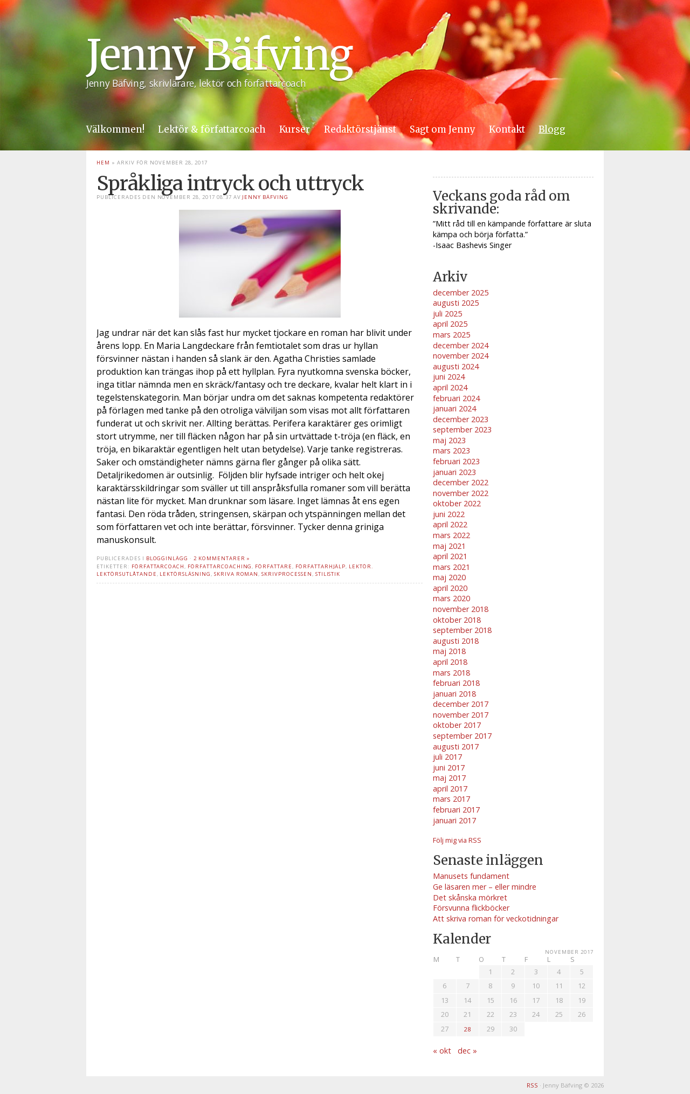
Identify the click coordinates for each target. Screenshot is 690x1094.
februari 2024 (456, 398)
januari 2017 (454, 820)
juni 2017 (449, 767)
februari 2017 (456, 809)
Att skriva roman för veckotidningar (495, 918)
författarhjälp (320, 566)
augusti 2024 (456, 366)
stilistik (328, 573)
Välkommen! (115, 129)
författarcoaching (220, 566)
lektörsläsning (185, 573)
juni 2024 (449, 376)
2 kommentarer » (222, 558)
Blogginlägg (167, 558)
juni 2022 (449, 514)
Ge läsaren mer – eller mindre (484, 887)
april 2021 (450, 556)
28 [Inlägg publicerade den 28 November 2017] (467, 1029)
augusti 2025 (456, 303)
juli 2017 (447, 757)
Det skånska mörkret (470, 897)
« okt (442, 1050)
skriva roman (236, 573)
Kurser (294, 129)
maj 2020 (449, 577)
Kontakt (507, 129)
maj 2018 (449, 651)
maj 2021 (449, 546)
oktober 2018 (457, 620)
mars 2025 (451, 334)
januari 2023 (454, 472)
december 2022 (460, 482)
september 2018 (462, 630)
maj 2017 (449, 778)
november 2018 (460, 609)
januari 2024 (454, 408)
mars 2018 (451, 673)
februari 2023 (456, 461)
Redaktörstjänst (360, 129)
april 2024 (450, 387)
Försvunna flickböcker (471, 908)
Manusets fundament (471, 876)
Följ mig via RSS (457, 840)
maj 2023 (449, 440)
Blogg (552, 129)
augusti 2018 (456, 641)
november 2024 (460, 355)
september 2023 (462, 429)
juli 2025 (447, 313)
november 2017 (460, 715)
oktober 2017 (457, 725)
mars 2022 (451, 535)
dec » (467, 1050)
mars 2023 (451, 450)
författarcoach (158, 566)
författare (273, 566)
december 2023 (460, 419)
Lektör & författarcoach (212, 129)
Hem (103, 162)
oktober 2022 (457, 503)
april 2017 (450, 788)
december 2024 (460, 345)
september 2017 (462, 736)
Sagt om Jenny (442, 129)
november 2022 (460, 493)
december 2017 (460, 704)
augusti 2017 (456, 746)
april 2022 (450, 524)
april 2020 (450, 588)
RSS (532, 1085)
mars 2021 (451, 567)
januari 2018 (454, 694)
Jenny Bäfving (219, 55)
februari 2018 (456, 683)
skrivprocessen (286, 573)
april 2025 (450, 324)
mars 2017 (451, 799)
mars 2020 (451, 598)
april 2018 (450, 662)
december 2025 (460, 292)
